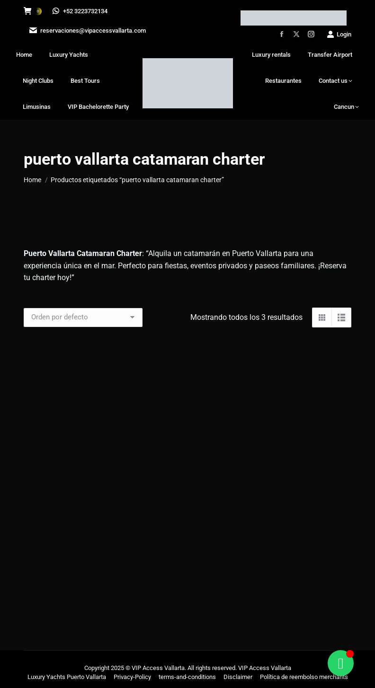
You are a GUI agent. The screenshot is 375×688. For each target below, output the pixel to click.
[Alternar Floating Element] (341, 663)
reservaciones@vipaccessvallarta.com (86, 30)
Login (338, 34)
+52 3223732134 (80, 11)
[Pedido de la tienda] (83, 317)
